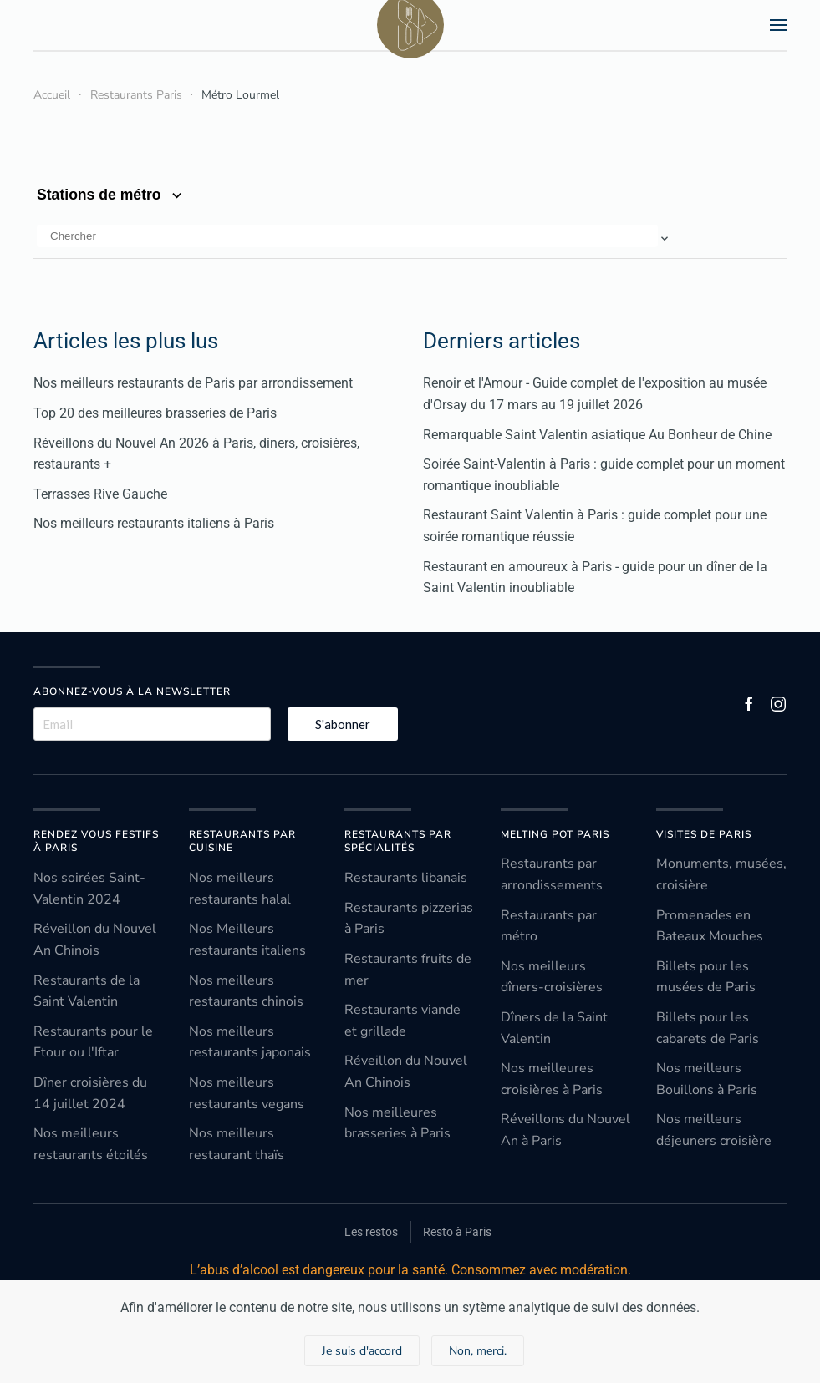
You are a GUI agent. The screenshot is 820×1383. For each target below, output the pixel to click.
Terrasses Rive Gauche (100, 494)
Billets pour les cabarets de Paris (707, 1028)
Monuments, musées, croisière (721, 874)
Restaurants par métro (549, 926)
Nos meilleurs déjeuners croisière (714, 1130)
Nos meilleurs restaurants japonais (250, 1042)
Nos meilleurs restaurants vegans (246, 1093)
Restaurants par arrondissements (552, 874)
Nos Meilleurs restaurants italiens (247, 939)
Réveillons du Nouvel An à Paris (565, 1130)
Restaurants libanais (405, 878)
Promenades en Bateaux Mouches (709, 926)
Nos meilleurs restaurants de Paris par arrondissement (193, 383)
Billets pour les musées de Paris (706, 977)
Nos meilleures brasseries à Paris (397, 1123)
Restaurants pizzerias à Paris (408, 919)
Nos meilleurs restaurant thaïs (236, 1144)
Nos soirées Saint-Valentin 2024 (89, 889)
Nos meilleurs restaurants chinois (246, 991)
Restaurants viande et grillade (402, 1021)
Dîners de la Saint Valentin (554, 1028)
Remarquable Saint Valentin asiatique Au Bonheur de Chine (597, 435)
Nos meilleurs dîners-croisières (552, 977)
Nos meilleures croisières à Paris (552, 1079)
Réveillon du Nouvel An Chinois (94, 939)
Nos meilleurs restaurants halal (240, 889)
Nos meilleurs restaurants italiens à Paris (153, 523)
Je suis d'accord (362, 1351)
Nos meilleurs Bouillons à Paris (706, 1079)
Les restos (371, 1232)
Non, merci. (478, 1351)
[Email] (152, 724)
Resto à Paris (457, 1232)
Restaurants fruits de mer (407, 970)
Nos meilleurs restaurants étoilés (90, 1144)
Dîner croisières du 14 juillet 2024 (90, 1093)
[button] (778, 25)
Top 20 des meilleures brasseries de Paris (155, 413)
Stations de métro (111, 194)
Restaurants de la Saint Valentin (86, 991)
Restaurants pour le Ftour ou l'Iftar (93, 1042)
